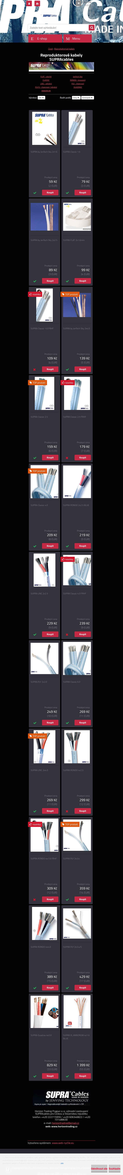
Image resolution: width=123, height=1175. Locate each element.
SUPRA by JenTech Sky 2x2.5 (44, 240)
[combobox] (76, 97)
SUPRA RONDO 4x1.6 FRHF (44, 858)
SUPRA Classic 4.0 (39, 505)
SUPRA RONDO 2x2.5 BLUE (76, 505)
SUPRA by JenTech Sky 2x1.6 (44, 151)
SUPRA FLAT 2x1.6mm (74, 240)
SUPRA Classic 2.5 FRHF (74, 416)
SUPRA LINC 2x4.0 (39, 770)
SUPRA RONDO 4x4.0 (41, 947)
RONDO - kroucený (77, 80)
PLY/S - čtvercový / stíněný (46, 87)
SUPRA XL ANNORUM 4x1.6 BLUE (76, 1037)
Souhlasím (114, 1169)
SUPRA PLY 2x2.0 (39, 681)
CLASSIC (46, 80)
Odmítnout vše (99, 1169)
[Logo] (50, 16)
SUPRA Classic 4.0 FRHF (74, 593)
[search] (92, 28)
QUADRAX (78, 87)
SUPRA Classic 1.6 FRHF (42, 328)
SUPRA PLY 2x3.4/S (72, 947)
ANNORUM (46, 90)
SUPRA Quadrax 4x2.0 (41, 1035)
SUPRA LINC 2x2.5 (39, 593)
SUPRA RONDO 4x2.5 (73, 770)
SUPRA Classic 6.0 (71, 681)
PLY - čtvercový (78, 83)
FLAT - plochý (46, 76)
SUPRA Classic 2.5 (39, 416)
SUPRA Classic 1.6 (71, 151)
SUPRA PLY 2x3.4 (71, 858)
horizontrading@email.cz (65, 1123)
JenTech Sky (77, 76)
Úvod (50, 48)
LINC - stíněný (46, 83)
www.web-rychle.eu (63, 1143)
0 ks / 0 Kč (86, 2)
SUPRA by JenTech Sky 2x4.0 (76, 328)
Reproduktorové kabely (64, 48)
